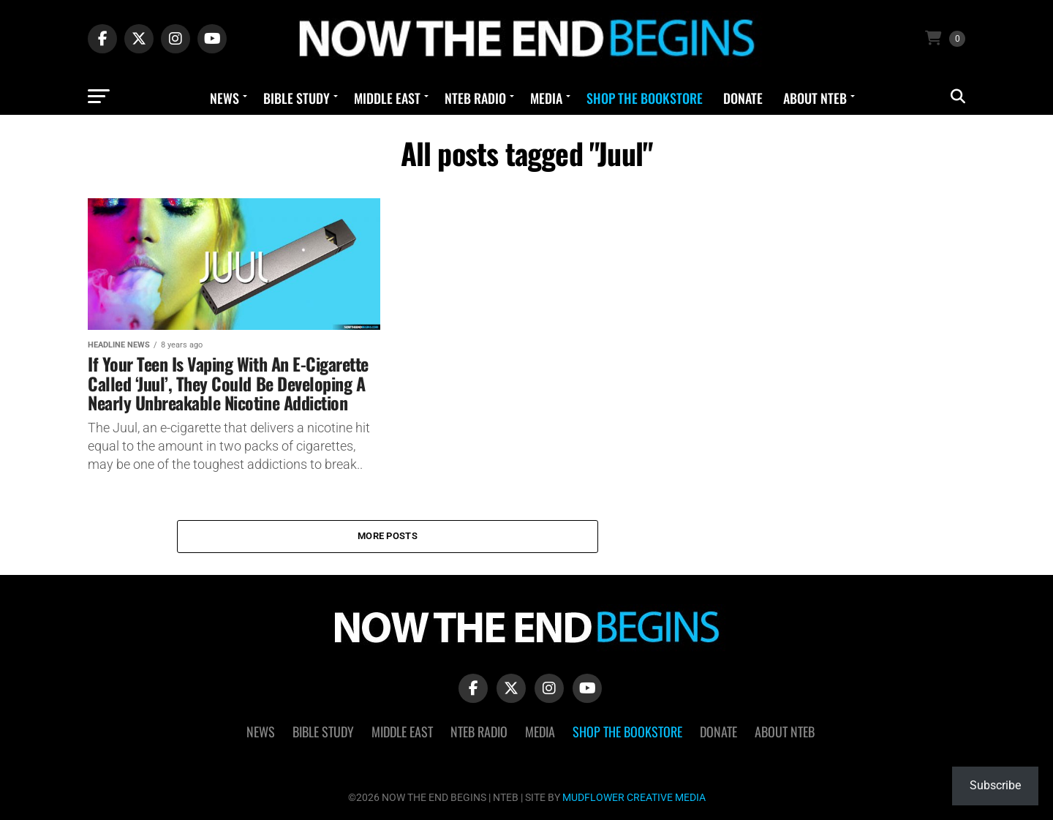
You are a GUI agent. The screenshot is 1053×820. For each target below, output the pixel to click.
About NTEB (815, 98)
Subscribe (995, 785)
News (224, 98)
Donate (743, 98)
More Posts (388, 535)
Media (546, 98)
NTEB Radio (475, 98)
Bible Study (296, 98)
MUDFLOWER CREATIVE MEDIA (634, 797)
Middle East (387, 98)
